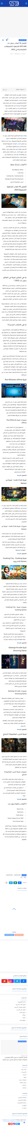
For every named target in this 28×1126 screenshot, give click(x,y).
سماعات (24, 1085)
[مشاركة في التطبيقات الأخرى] (6, 882)
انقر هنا (19, 475)
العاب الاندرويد (9, 875)
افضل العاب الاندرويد (20, 1004)
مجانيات (24, 1087)
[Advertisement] (14, 22)
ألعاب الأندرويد (23, 40)
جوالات (23, 1015)
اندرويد (24, 1074)
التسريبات (23, 1072)
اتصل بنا (24, 1108)
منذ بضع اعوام (23, 1055)
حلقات (23, 1017)
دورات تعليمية (23, 1082)
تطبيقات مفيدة (22, 1080)
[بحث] (2, 3)
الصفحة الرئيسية (22, 1097)
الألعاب (18, 152)
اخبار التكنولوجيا (21, 1002)
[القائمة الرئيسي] (26, 3)
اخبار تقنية (23, 1069)
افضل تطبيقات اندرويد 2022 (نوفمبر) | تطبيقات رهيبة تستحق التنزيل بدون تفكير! (15, 1059)
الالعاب (20, 100)
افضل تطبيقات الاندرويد (19, 1007)
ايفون (24, 1077)
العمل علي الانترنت (20, 1009)
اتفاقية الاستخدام (22, 1100)
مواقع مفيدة (22, 1020)
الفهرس (24, 1105)
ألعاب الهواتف (17, 144)
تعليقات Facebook (9, 934)
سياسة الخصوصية (22, 1102)
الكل (25, 877)
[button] (20, 882)
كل (21, 877)
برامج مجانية (22, 1012)
